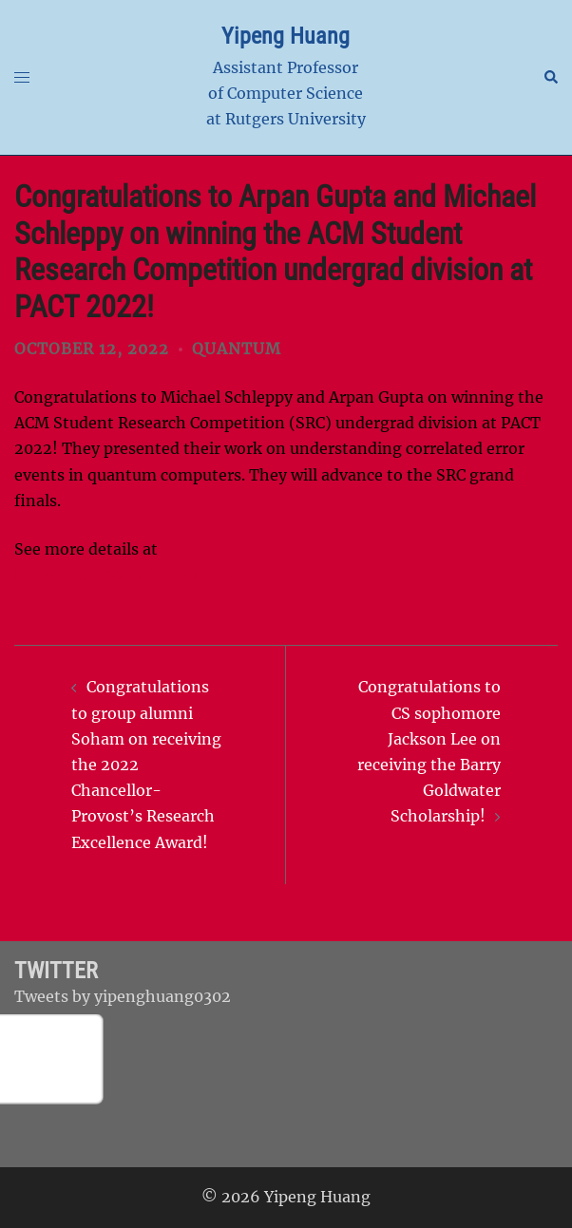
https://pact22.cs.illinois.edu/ (126, 574)
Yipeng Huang (285, 36)
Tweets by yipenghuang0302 (122, 996)
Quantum (236, 348)
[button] (550, 77)
